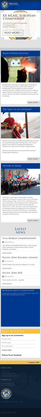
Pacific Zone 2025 (12, 273)
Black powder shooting (15, 53)
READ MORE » (13, 33)
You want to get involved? (17, 109)
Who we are (5, 371)
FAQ (21, 401)
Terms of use (14, 401)
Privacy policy (5, 401)
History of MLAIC (12, 166)
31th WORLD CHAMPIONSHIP (19, 239)
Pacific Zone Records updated (20, 258)
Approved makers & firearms (10, 376)
